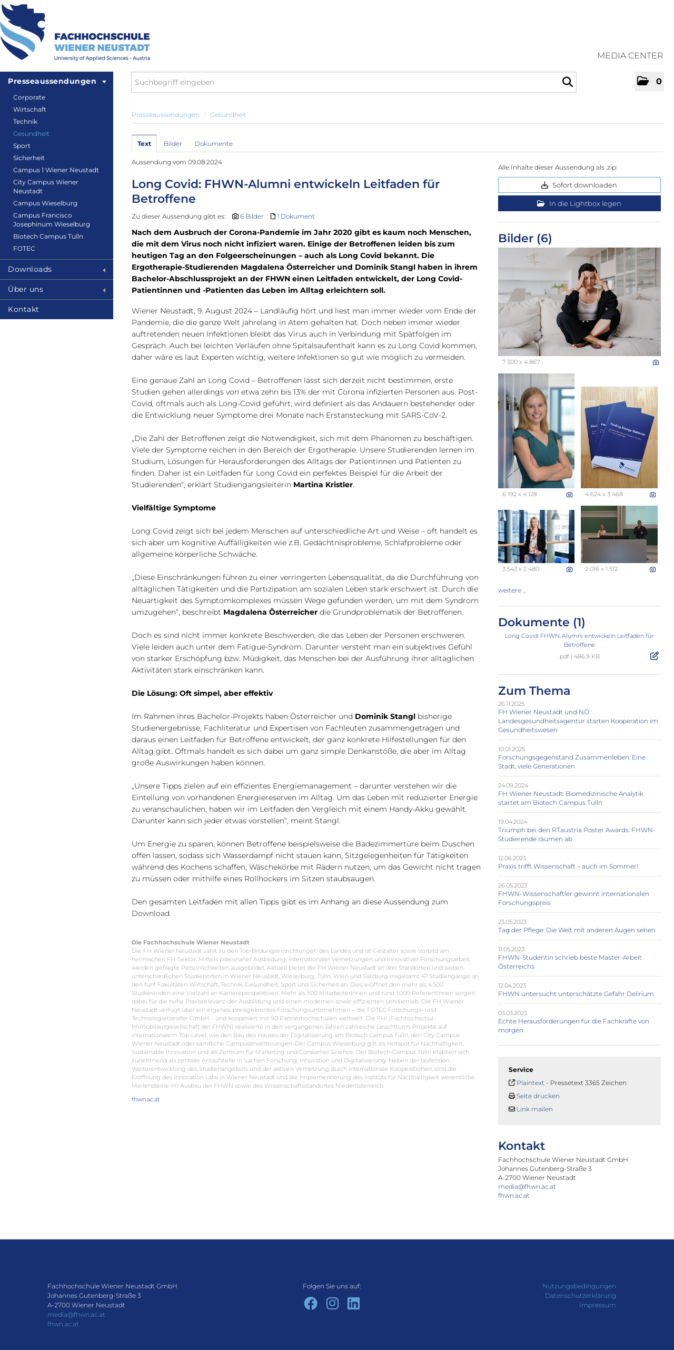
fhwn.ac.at (146, 1099)
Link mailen (535, 1109)
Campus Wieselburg (45, 203)
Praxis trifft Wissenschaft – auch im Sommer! (568, 866)
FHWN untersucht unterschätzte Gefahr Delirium (576, 994)
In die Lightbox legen (579, 203)
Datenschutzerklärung (580, 1295)
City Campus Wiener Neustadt (45, 186)
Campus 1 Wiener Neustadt (56, 170)
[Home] (75, 32)
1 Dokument (296, 216)
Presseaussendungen (57, 81)
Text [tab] (144, 143)
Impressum (597, 1305)
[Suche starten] (567, 82)
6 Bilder (252, 216)
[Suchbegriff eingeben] (354, 82)
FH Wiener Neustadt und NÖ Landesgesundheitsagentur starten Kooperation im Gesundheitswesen (578, 721)
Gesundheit (31, 133)
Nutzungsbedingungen (579, 1286)
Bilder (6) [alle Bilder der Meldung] (525, 238)
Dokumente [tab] (214, 143)
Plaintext (530, 1083)
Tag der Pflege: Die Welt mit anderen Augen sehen (577, 930)
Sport (22, 146)
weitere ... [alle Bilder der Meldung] (512, 590)
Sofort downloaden (579, 185)
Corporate (29, 97)
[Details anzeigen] (656, 362)
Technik (25, 121)
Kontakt (23, 309)
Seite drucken (538, 1096)
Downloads (56, 269)
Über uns (56, 289)
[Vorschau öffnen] (579, 302)
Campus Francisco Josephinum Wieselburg (51, 219)
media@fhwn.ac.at (527, 1186)
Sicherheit (29, 158)
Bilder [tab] (173, 143)
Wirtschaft (29, 109)
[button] (649, 81)
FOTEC (24, 248)
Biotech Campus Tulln (48, 236)
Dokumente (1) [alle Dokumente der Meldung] (542, 622)
